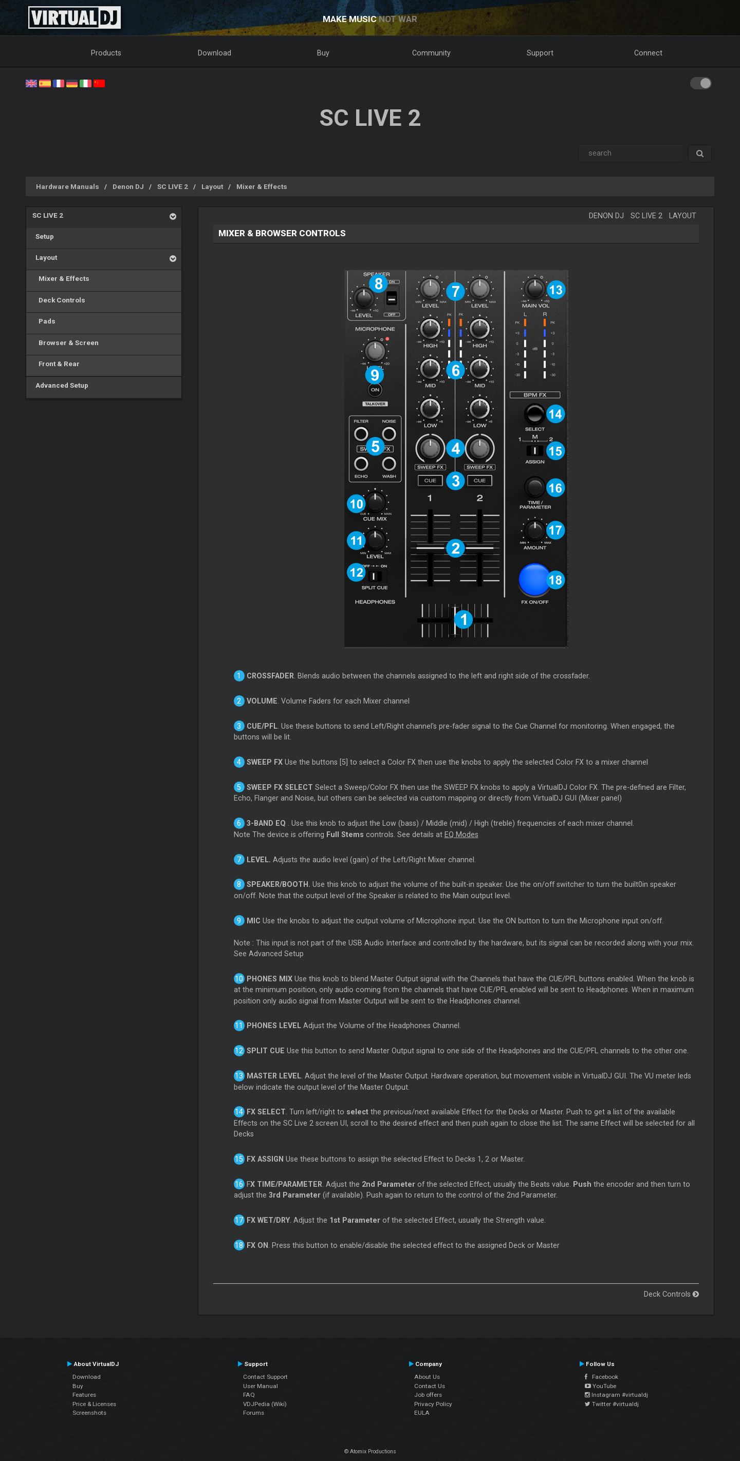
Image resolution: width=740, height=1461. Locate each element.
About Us (427, 1376)
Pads (43, 321)
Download (214, 53)
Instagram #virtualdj (616, 1394)
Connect (648, 53)
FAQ (249, 1394)
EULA (422, 1412)
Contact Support (265, 1376)
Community (431, 53)
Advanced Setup (60, 385)
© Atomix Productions (370, 1451)
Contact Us (429, 1386)
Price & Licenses (94, 1404)
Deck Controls (58, 300)
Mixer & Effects (261, 186)
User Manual (260, 1386)
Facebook (601, 1376)
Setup (43, 236)
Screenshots (89, 1412)
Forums (253, 1412)
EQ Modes (461, 834)
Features (84, 1394)
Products (106, 53)
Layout (212, 186)
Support (540, 53)
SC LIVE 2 (172, 186)
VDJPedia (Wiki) (265, 1404)
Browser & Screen (65, 342)
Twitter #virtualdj (612, 1404)
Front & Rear (56, 363)
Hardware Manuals (67, 186)
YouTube (600, 1386)
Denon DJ (128, 186)
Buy (323, 53)
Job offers (428, 1394)
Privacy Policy (433, 1404)
